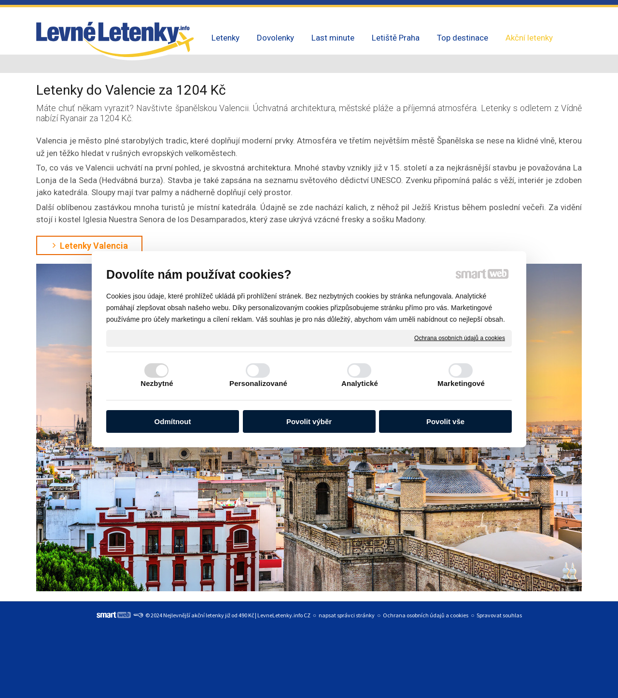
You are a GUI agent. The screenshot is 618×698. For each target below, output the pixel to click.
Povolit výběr (309, 421)
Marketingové (461, 383)
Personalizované (258, 383)
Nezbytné (156, 383)
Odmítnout (172, 421)
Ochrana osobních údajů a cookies (459, 337)
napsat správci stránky (347, 615)
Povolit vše (445, 421)
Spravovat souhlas (499, 615)
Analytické (359, 383)
